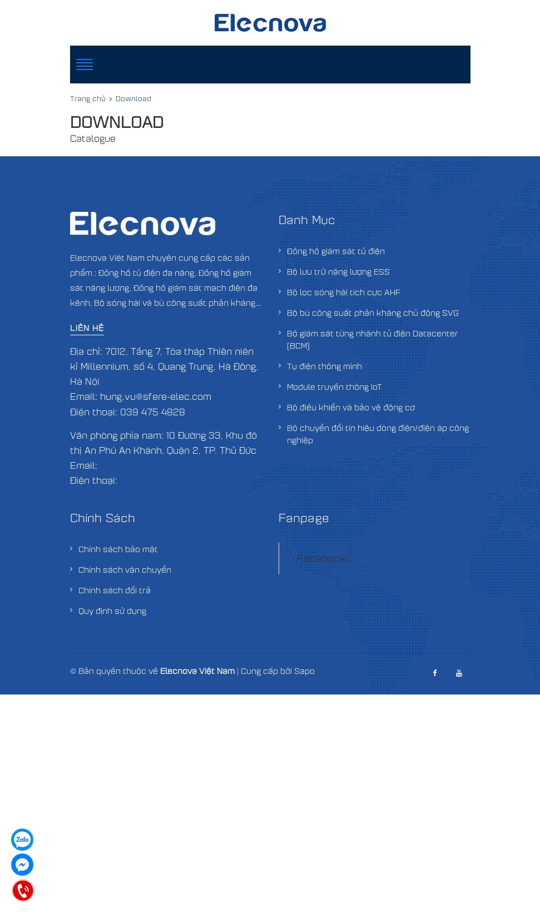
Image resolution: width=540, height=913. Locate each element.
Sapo (304, 671)
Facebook (320, 558)
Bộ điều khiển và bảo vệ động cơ (351, 407)
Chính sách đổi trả (114, 590)
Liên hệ (87, 327)
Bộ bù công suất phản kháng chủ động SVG (373, 312)
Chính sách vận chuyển (124, 569)
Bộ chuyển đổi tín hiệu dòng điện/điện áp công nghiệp (378, 434)
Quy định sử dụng (112, 611)
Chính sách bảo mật (118, 549)
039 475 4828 (152, 412)
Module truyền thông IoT (334, 386)
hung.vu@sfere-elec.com (155, 396)
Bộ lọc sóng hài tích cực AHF (343, 292)
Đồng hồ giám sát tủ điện (336, 251)
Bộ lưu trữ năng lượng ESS (338, 271)
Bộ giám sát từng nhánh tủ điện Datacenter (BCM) (372, 339)
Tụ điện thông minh (324, 366)
